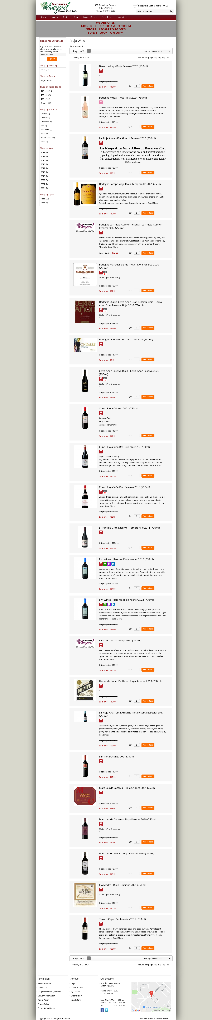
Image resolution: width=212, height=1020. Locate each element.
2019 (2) (44, 176)
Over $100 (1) (46, 103)
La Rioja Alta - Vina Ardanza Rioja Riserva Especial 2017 (131, 714)
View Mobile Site (44, 983)
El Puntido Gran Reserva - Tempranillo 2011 (129, 527)
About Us (122, 17)
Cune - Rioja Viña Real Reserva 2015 (124, 487)
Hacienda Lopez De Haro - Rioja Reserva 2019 (130, 681)
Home (44, 17)
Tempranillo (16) (48, 137)
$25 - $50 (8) (46, 95)
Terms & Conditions (46, 1008)
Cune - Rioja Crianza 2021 (118, 408)
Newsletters (107, 17)
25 (159, 57)
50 (163, 57)
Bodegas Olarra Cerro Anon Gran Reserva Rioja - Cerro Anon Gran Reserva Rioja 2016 (130, 303)
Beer (75, 17)
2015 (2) (44, 160)
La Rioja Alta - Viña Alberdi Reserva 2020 (127, 138)
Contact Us (42, 987)
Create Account (77, 987)
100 (167, 57)
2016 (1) (44, 164)
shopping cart (135, 6)
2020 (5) (44, 180)
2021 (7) (44, 184)
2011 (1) (44, 152)
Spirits (64, 17)
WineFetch (163, 1018)
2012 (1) (44, 156)
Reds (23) (45, 199)
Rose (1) (44, 202)
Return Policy (43, 1000)
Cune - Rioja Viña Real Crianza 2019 (124, 447)
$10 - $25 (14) (46, 91)
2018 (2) (44, 172)
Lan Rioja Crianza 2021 (117, 756)
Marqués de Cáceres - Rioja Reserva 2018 (127, 819)
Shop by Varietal (48, 109)
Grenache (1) (46, 121)
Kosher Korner (89, 17)
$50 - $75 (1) (46, 99)
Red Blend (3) (46, 129)
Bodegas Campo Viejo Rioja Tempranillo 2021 (130, 184)
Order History (76, 996)
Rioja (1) (44, 133)
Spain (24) (45, 69)
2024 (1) (44, 188)
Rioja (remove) (47, 80)
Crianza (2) (45, 114)
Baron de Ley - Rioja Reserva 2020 (123, 66)
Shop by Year (47, 148)
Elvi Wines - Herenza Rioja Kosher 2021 (126, 599)
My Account (75, 991)
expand (78, 46)
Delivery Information (46, 996)
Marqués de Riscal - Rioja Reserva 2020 (126, 853)
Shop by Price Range (50, 86)
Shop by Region (48, 76)
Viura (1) (44, 141)
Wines (54, 17)
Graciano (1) (46, 117)
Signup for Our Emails (51, 40)
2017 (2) (44, 168)
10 (155, 57)
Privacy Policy (43, 1004)
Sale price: (104, 86)
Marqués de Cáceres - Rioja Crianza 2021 (127, 788)
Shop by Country (48, 65)
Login (73, 983)
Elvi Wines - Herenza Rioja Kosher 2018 (126, 559)
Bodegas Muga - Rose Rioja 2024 (123, 97)
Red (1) (44, 125)
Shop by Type (47, 194)
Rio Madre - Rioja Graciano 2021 (122, 885)
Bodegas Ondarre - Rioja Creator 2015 (126, 339)
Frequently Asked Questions (49, 991)
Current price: (105, 253)
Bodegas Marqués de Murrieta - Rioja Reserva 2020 (129, 266)
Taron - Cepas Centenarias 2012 (122, 919)
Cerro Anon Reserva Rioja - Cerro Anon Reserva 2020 (129, 372)
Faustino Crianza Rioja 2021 (120, 640)
